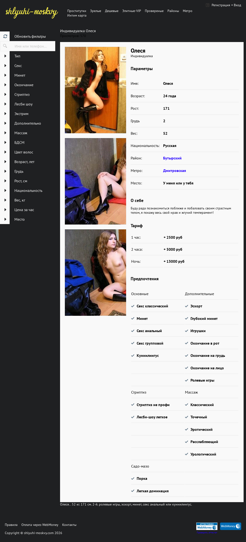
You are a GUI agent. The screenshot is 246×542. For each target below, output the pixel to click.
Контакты (69, 525)
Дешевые (111, 11)
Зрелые (95, 11)
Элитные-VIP (131, 11)
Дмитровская (174, 170)
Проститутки (76, 11)
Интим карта (76, 15)
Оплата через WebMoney (39, 525)
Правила (11, 525)
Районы (173, 11)
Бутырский (172, 158)
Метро (187, 11)
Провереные (154, 11)
